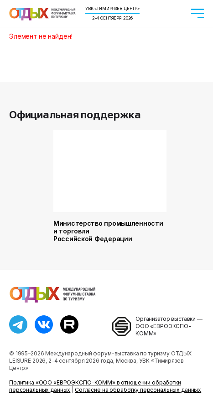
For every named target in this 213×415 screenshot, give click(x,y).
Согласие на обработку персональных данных (138, 389)
